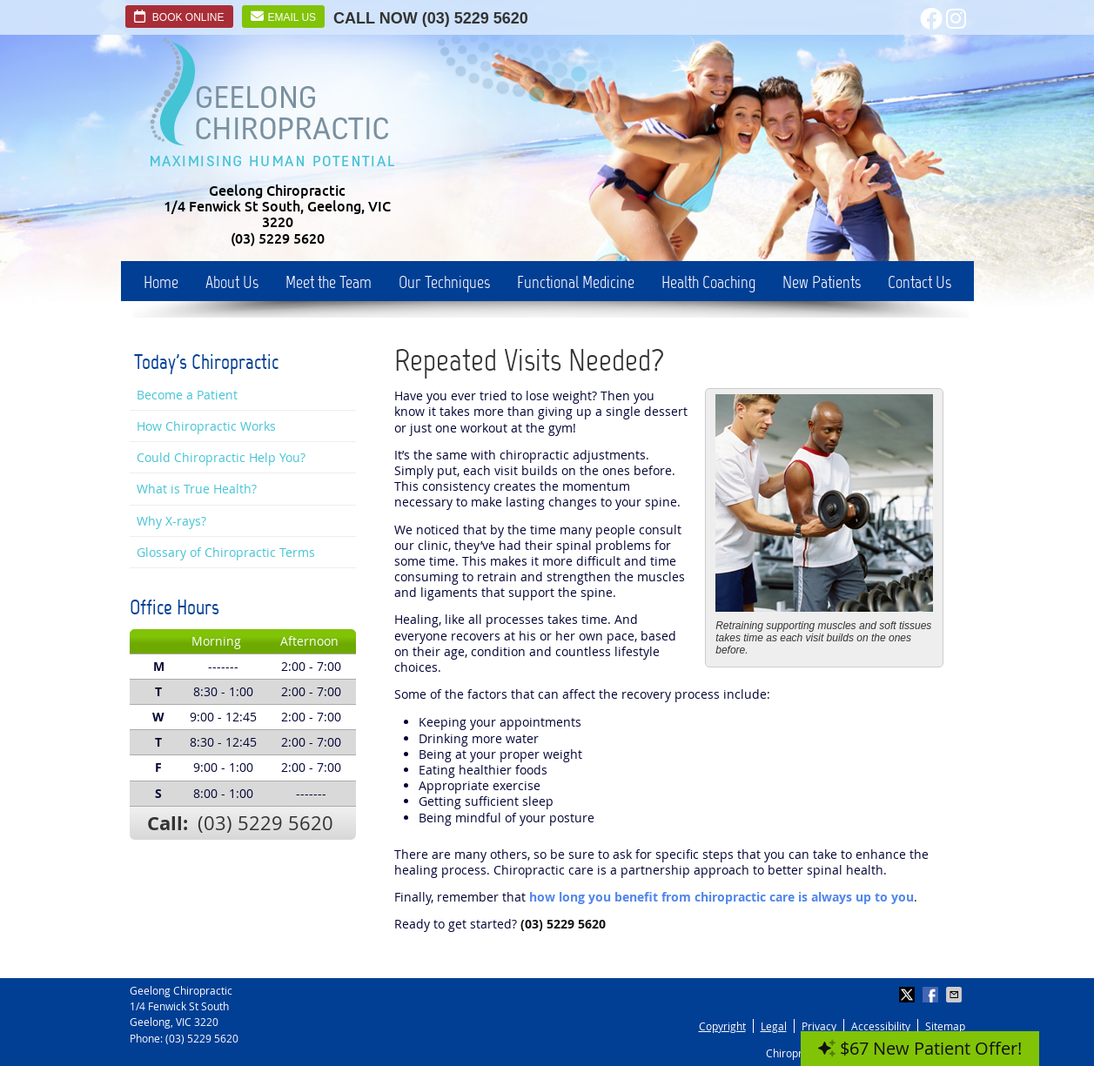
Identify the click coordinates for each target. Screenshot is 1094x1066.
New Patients (821, 282)
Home (161, 282)
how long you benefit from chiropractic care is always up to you (721, 896)
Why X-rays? (171, 521)
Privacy (819, 1026)
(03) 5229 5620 (475, 18)
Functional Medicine (575, 282)
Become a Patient (187, 394)
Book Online (179, 16)
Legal (774, 1026)
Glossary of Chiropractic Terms (226, 552)
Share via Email (955, 994)
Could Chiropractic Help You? (221, 457)
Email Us (284, 16)
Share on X (908, 994)
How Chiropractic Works (206, 426)
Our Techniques (444, 282)
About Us (231, 282)
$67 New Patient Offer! (920, 1048)
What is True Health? (197, 488)
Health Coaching (708, 282)
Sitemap (945, 1026)
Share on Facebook (932, 994)
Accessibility (880, 1026)
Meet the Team (328, 282)
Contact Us (919, 282)
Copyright (722, 1026)
